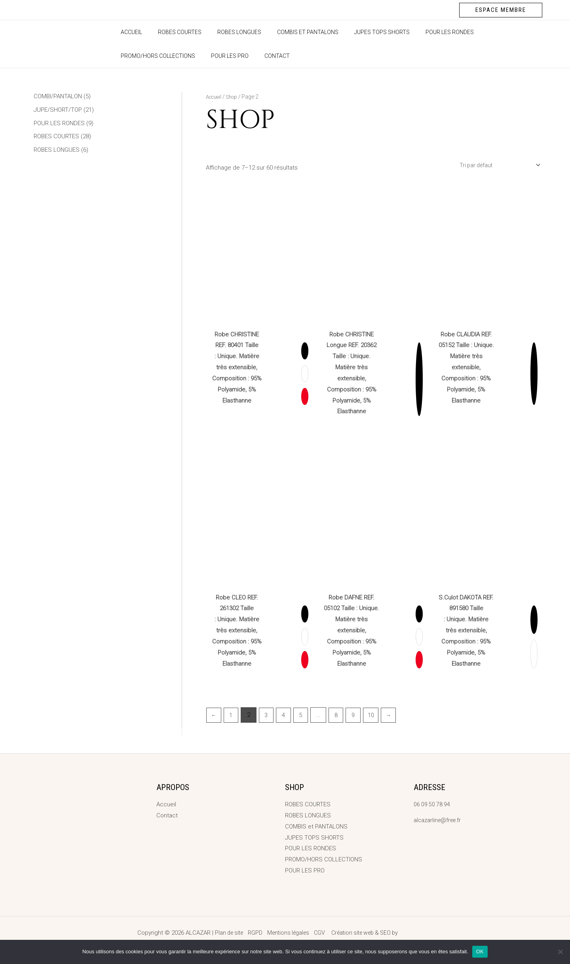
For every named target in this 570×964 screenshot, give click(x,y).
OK (480, 951)
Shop (234, 97)
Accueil (129, 32)
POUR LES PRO (137, 56)
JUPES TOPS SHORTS (360, 32)
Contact (179, 56)
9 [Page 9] (358, 716)
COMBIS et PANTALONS (291, 32)
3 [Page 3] (268, 716)
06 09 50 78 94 (433, 804)
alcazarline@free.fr (439, 820)
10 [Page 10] (376, 716)
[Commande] (495, 165)
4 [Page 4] (286, 716)
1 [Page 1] (232, 716)
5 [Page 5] (304, 716)
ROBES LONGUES (227, 32)
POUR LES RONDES (423, 32)
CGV (319, 932)
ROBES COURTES (172, 32)
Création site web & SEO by (386, 932)
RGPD (251, 932)
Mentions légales (286, 932)
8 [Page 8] (340, 716)
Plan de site (223, 932)
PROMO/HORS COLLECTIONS (496, 32)
